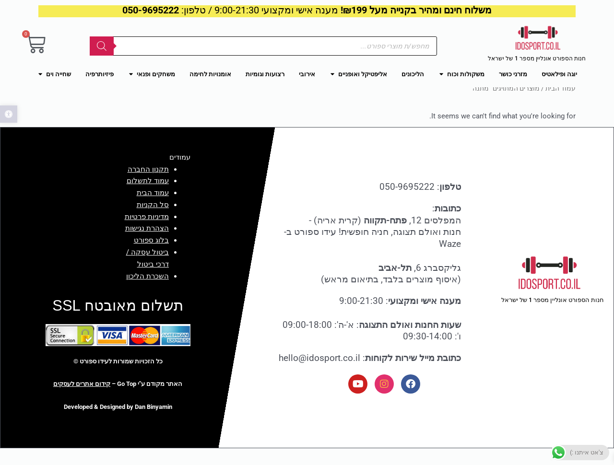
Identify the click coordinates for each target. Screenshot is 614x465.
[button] (8, 114)
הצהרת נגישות (147, 245)
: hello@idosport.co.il (370, 374)
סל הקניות (153, 221)
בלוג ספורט (151, 257)
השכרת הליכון (147, 292)
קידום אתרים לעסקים (81, 400)
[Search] (102, 46)
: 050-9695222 (420, 203)
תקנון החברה (148, 185)
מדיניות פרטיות (147, 233)
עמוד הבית (560, 104)
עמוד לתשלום (148, 197)
